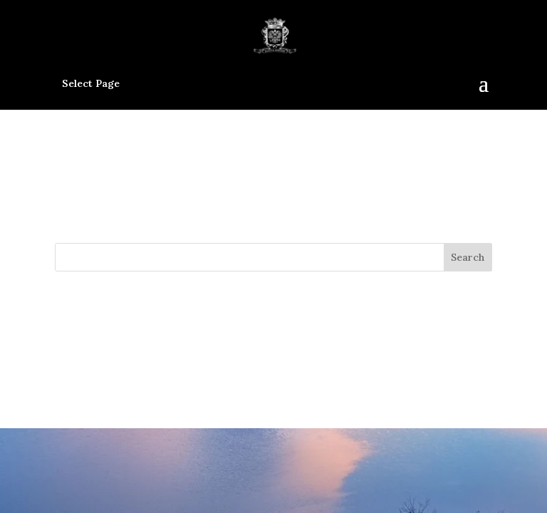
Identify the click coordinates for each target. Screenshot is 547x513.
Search (467, 257)
